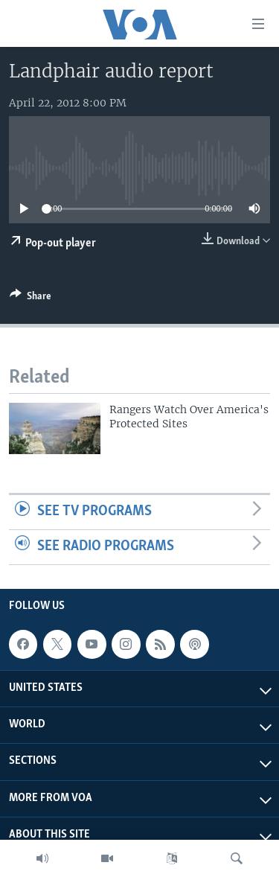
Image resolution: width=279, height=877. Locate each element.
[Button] (30, 298)
